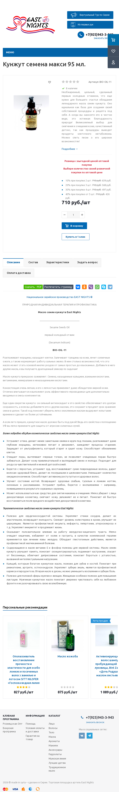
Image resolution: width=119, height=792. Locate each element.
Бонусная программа (9, 730)
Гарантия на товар (33, 737)
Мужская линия (57, 758)
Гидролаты (55, 754)
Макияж (53, 745)
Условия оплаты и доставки (35, 730)
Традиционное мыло (57, 769)
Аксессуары (55, 749)
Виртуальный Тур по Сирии (90, 15)
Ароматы (54, 741)
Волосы (53, 728)
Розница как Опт (13, 723)
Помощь (31, 723)
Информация (35, 715)
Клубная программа (11, 717)
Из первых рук (82, 24)
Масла (52, 736)
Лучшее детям (57, 763)
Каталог (55, 715)
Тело (51, 732)
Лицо (52, 723)
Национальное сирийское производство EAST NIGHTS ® (60, 297)
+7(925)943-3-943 (99, 34)
